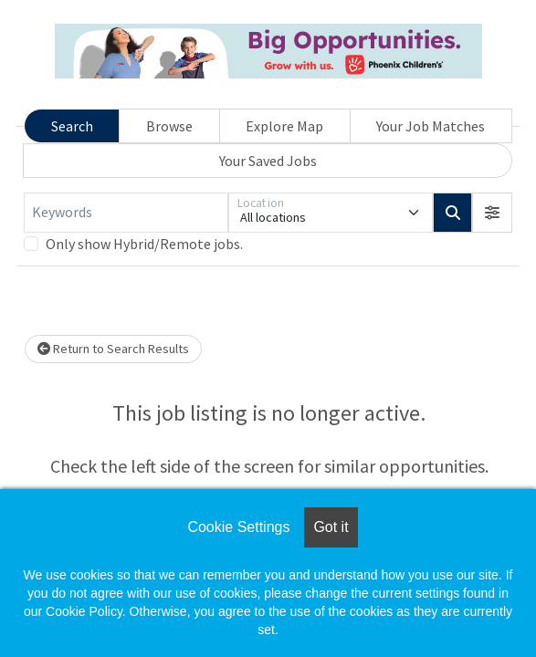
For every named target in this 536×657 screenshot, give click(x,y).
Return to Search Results (113, 348)
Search (72, 126)
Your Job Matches (430, 126)
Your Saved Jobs (268, 160)
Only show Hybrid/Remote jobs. (144, 244)
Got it (330, 527)
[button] (492, 213)
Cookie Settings (238, 527)
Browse (169, 126)
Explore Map (284, 126)
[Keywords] (126, 213)
